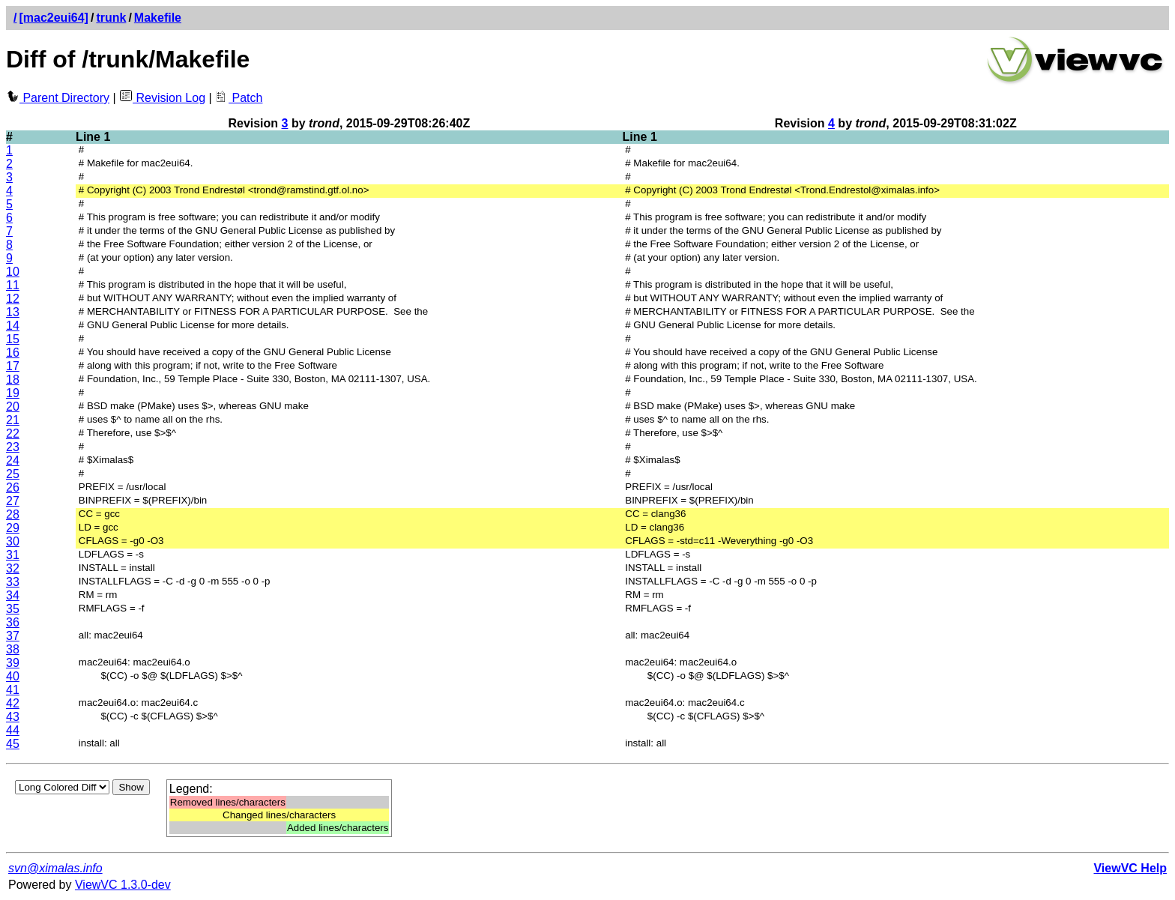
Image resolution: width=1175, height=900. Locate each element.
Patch (238, 97)
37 (12, 635)
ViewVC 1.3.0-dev (123, 884)
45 (12, 743)
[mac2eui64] (53, 17)
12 (12, 298)
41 (12, 689)
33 (12, 582)
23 (12, 447)
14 (12, 325)
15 (12, 339)
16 (12, 352)
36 (12, 622)
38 (12, 649)
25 (12, 474)
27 (12, 501)
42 (12, 703)
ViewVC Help (1130, 868)
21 (12, 420)
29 (12, 528)
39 (12, 662)
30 (12, 541)
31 (12, 555)
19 (12, 393)
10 (12, 271)
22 (12, 433)
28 (12, 514)
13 (12, 312)
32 (12, 568)
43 (12, 716)
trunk (111, 17)
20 (12, 406)
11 (12, 285)
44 (12, 730)
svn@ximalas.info (55, 868)
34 (12, 595)
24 (12, 460)
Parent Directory (57, 97)
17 (12, 366)
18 (12, 379)
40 (12, 676)
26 (12, 487)
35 (12, 608)
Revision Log (162, 97)
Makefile (157, 17)
